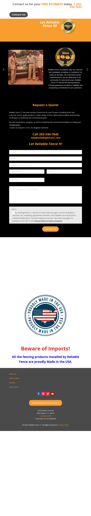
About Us (12, 374)
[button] (3, 69)
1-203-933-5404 (45, 416)
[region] (45, 69)
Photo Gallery (14, 378)
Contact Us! (19, 14)
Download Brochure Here (45, 402)
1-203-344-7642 (76, 5)
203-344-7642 (48, 134)
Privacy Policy (64, 425)
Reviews (12, 383)
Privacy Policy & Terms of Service (48, 221)
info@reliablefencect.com (45, 137)
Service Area (13, 387)
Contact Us (50, 229)
